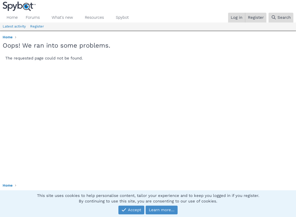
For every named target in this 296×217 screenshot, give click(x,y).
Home (12, 17)
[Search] (281, 17)
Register (37, 26)
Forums (33, 17)
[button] (44, 17)
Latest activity (14, 26)
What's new (62, 17)
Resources (94, 17)
